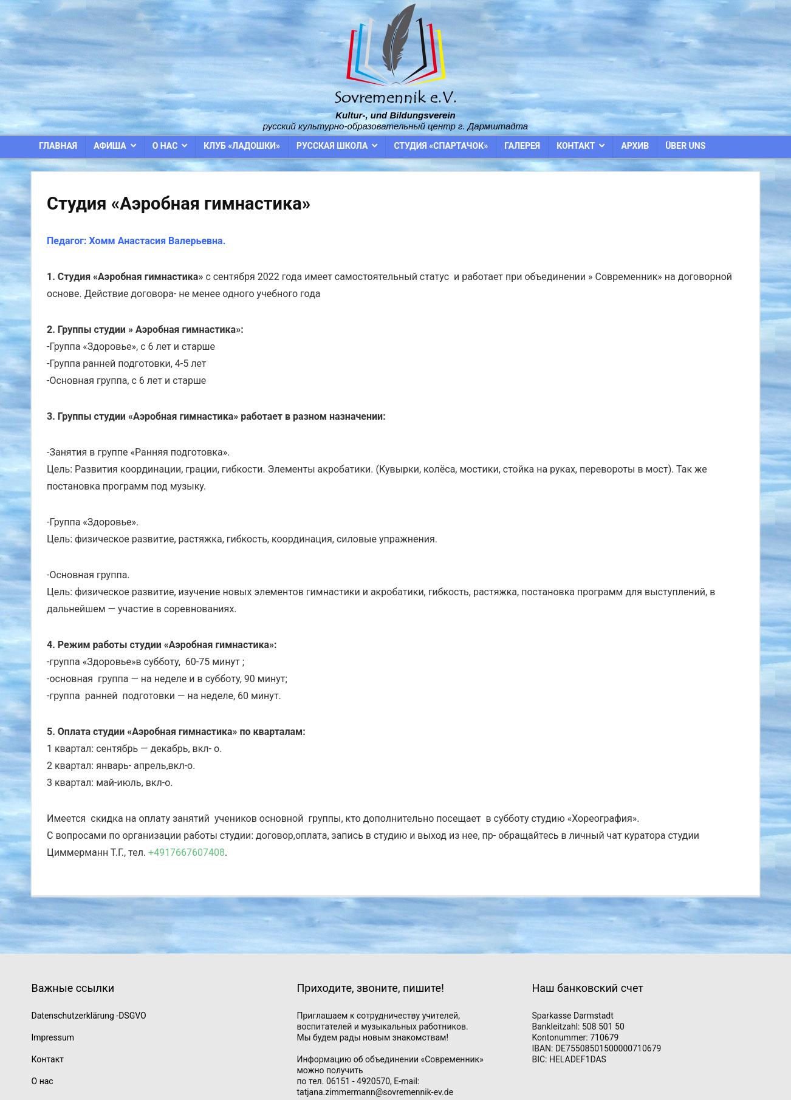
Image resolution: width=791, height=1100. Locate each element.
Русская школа (332, 146)
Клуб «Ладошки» (242, 146)
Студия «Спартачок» (441, 146)
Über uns (685, 146)
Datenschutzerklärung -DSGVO (89, 1015)
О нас (165, 146)
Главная (58, 146)
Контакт (575, 146)
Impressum (53, 1037)
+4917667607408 (186, 852)
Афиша (110, 146)
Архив (635, 146)
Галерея (522, 146)
